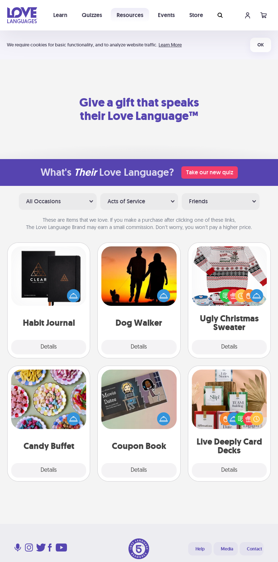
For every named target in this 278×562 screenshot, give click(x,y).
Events (166, 15)
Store (196, 15)
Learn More (170, 45)
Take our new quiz (209, 172)
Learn (60, 15)
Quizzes (92, 15)
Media (227, 549)
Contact (254, 549)
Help (200, 549)
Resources (130, 15)
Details (49, 347)
